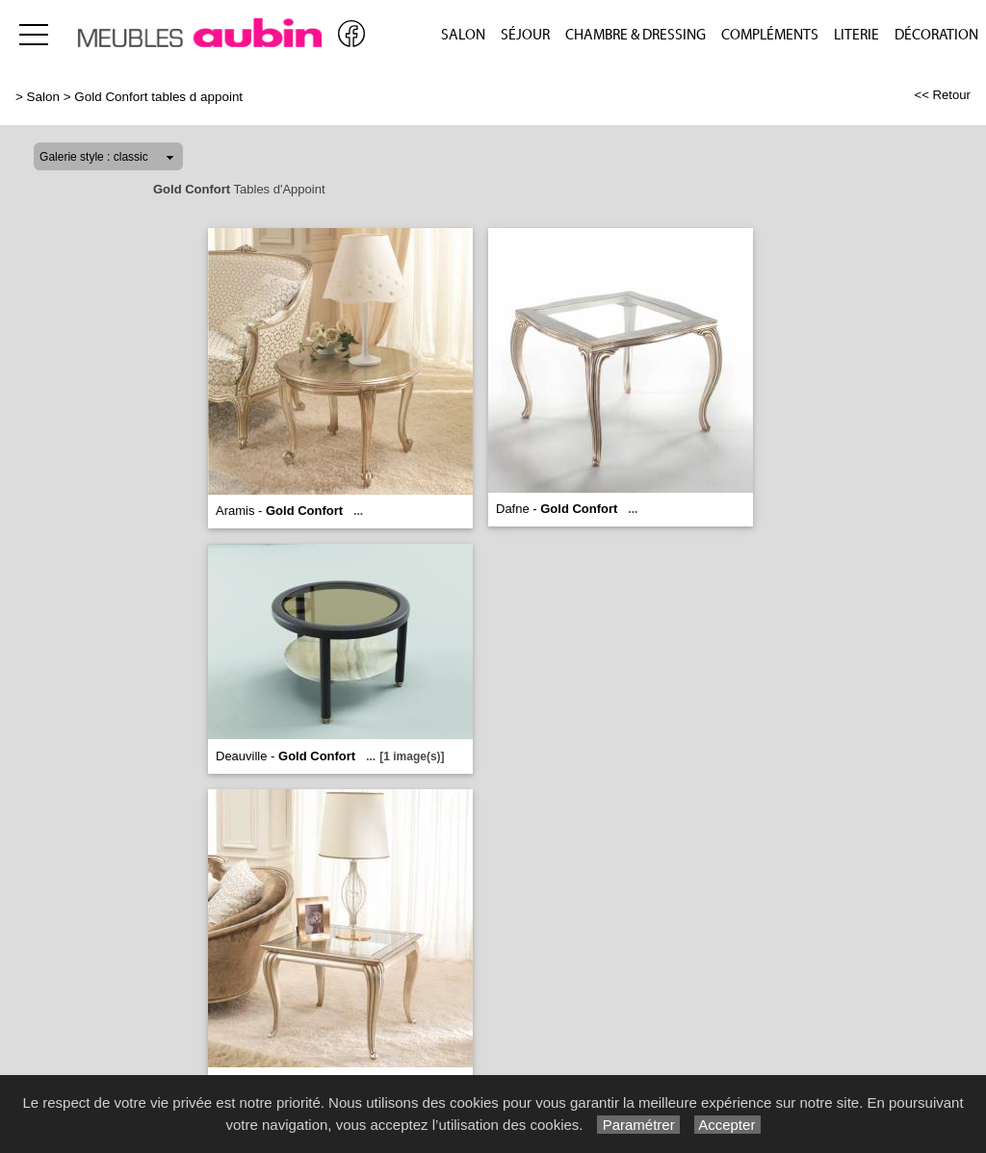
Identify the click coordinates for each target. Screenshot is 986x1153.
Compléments (769, 35)
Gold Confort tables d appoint (158, 97)
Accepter (727, 1124)
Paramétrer (638, 1124)
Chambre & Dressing (635, 35)
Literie (856, 35)
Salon (463, 35)
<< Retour (942, 95)
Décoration (936, 35)
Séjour (525, 35)
